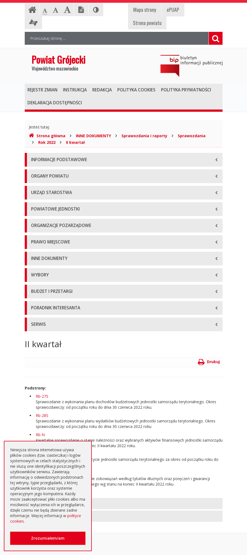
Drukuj (209, 361)
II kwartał (75, 142)
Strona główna (47, 135)
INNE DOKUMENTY (93, 135)
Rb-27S (42, 396)
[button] (124, 503)
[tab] (124, 503)
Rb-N (40, 434)
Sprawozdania (192, 135)
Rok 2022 (46, 142)
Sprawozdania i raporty (144, 135)
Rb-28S (42, 415)
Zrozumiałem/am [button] (48, 538)
